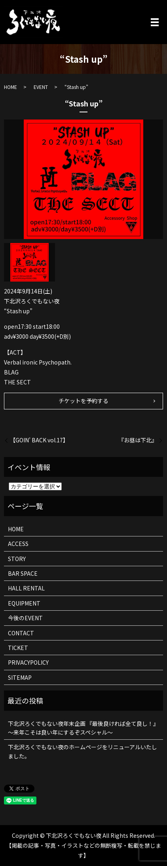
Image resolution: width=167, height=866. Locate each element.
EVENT (41, 86)
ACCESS (18, 544)
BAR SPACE (23, 573)
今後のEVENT (25, 618)
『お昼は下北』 (137, 440)
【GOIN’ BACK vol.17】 (39, 440)
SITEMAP (20, 677)
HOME (10, 86)
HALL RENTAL (26, 588)
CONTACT (21, 633)
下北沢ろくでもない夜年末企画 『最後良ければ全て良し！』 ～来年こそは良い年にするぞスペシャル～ (83, 727)
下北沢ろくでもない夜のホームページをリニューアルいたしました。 (82, 751)
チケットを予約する (83, 401)
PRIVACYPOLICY (28, 662)
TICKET (18, 648)
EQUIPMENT (24, 603)
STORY (17, 559)
